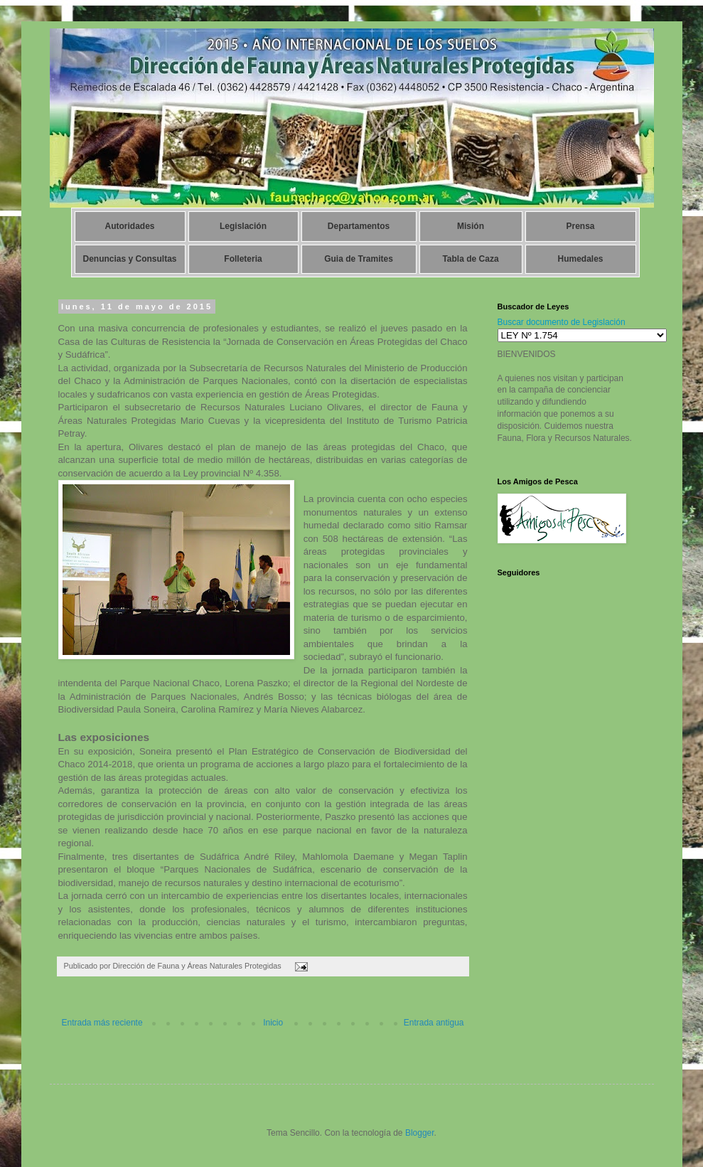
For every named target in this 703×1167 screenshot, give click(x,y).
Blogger (419, 1133)
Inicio (273, 1023)
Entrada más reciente (102, 1023)
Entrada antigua (434, 1023)
